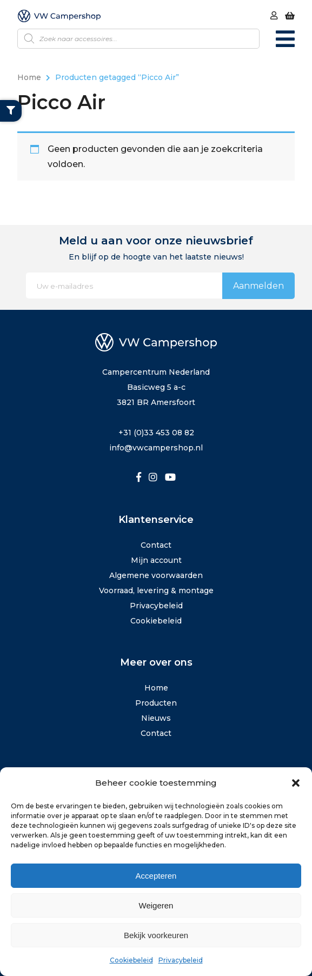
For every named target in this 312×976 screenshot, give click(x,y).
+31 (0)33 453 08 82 (156, 432)
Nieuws (156, 718)
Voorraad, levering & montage (156, 590)
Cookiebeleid (131, 960)
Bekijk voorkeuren (156, 935)
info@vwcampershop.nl (156, 448)
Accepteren (156, 875)
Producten (156, 703)
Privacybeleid (180, 960)
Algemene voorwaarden (156, 575)
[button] (295, 783)
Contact (156, 545)
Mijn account (156, 560)
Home (29, 77)
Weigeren (156, 905)
